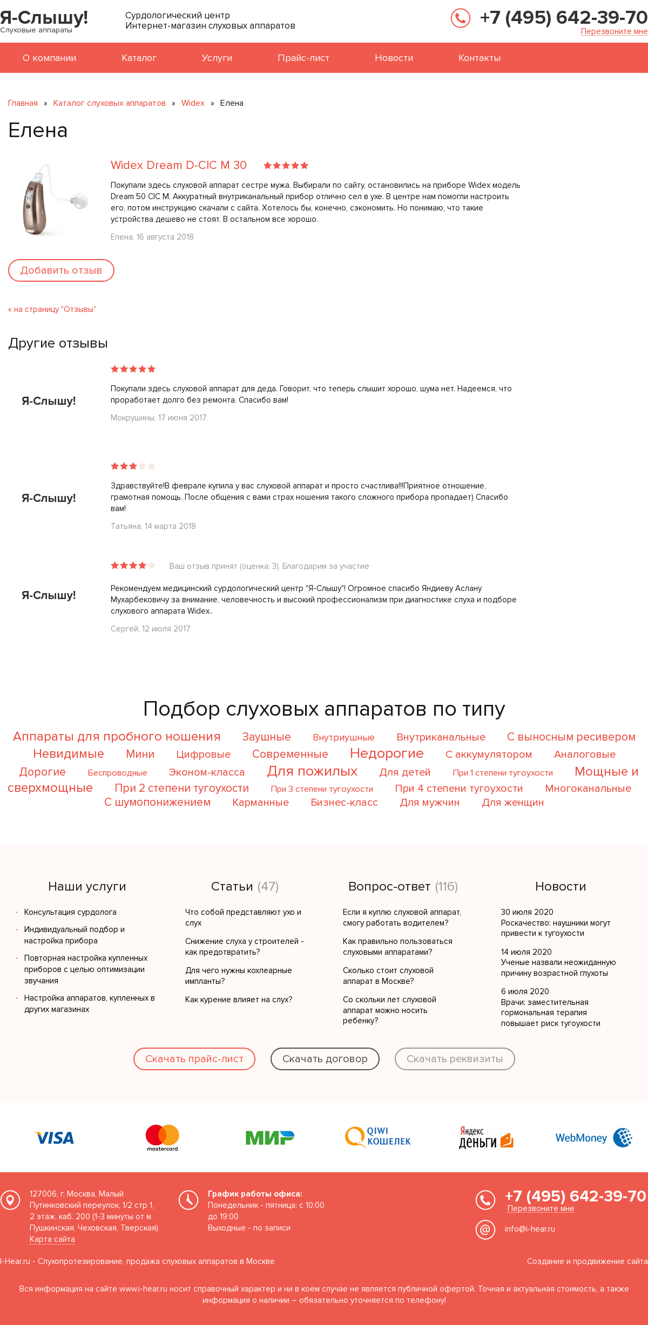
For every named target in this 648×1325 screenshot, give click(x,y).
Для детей (405, 772)
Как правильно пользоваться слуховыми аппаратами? (398, 946)
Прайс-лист (303, 58)
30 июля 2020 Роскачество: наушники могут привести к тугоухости (556, 922)
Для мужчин (430, 802)
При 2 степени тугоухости (181, 788)
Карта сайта (52, 1239)
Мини (140, 754)
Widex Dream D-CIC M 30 (180, 165)
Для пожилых (312, 771)
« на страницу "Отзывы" (52, 309)
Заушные (266, 737)
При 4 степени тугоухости (459, 788)
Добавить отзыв (61, 270)
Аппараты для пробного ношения (117, 736)
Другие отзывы (58, 343)
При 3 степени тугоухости (322, 789)
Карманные (260, 802)
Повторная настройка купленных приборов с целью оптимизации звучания (85, 969)
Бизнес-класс (344, 802)
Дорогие (42, 772)
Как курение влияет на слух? (238, 999)
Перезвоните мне (614, 32)
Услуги (217, 58)
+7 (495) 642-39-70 (564, 18)
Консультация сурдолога (70, 912)
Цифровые (203, 754)
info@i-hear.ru (530, 1229)
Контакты (479, 58)
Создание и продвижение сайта (587, 1261)
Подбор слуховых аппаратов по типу (324, 709)
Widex (193, 103)
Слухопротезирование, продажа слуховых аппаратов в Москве (156, 1261)
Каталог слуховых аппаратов (109, 103)
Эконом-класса (207, 772)
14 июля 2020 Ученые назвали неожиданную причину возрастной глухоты (558, 962)
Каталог (139, 58)
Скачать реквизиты (455, 1058)
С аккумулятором (489, 754)
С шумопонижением (157, 802)
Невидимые (68, 754)
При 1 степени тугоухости (503, 772)
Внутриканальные (440, 737)
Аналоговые (585, 754)
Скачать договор (325, 1058)
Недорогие (387, 753)
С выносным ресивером (571, 737)
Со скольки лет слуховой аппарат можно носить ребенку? (389, 1010)
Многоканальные (588, 788)
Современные (290, 754)
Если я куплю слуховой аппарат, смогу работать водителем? (402, 917)
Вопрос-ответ (389, 886)
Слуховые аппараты (36, 30)
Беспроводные (117, 772)
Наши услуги (87, 886)
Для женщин (513, 802)
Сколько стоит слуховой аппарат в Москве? (388, 976)
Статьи (232, 886)
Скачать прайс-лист (194, 1058)
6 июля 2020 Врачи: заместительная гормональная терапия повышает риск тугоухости (550, 1007)
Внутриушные (344, 737)
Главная (23, 103)
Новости (394, 58)
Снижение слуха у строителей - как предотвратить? (244, 946)
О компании (49, 58)
